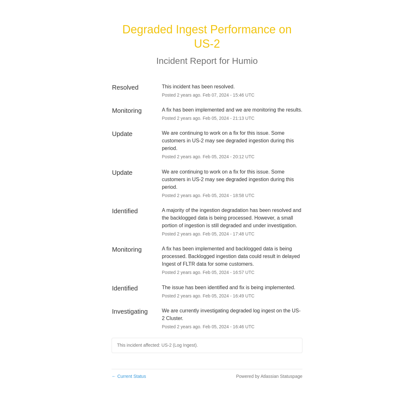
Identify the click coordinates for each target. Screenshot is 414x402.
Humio (245, 61)
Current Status (129, 376)
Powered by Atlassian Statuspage (269, 376)
